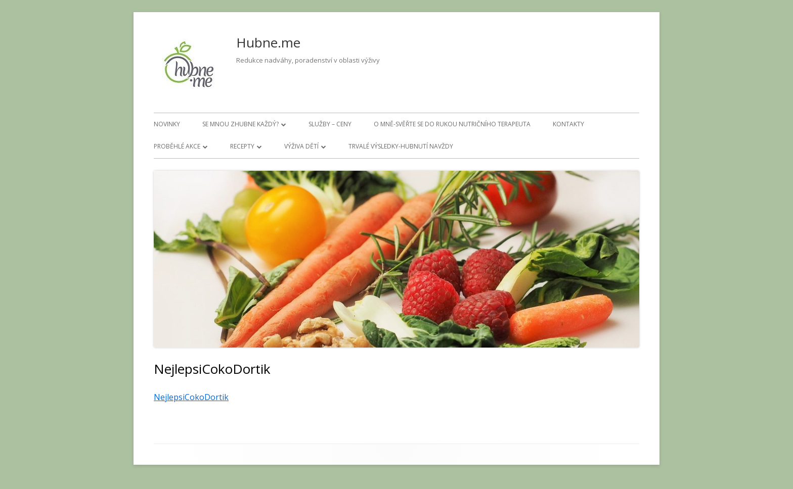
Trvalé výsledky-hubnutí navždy (400, 146)
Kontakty (568, 124)
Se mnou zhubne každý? (240, 124)
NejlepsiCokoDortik (191, 397)
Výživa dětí (301, 146)
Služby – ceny (330, 124)
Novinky (167, 124)
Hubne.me (268, 42)
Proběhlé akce (177, 146)
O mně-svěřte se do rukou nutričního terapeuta (452, 124)
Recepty (242, 146)
